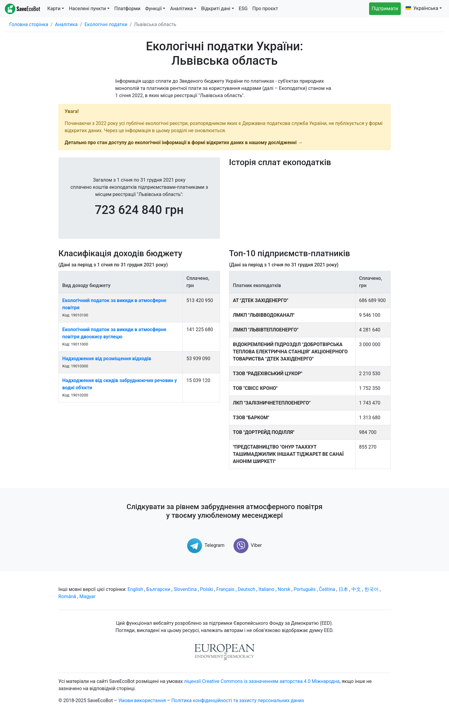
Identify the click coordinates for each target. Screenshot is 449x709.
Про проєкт (265, 8)
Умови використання (142, 700)
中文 (356, 589)
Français (225, 589)
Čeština (327, 589)
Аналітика (181, 8)
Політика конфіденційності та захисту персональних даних (237, 700)
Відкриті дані (215, 8)
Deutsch (246, 589)
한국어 (371, 589)
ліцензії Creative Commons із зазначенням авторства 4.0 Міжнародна (262, 681)
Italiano (266, 589)
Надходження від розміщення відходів (106, 358)
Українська (422, 8)
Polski (206, 589)
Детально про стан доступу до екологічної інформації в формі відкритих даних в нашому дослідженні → (184, 142)
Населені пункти (87, 8)
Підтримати (385, 8)
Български (158, 589)
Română (67, 596)
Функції (153, 8)
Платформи (127, 8)
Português (305, 589)
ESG (243, 8)
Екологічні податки (105, 24)
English (135, 589)
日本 (343, 589)
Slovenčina (185, 589)
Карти (53, 8)
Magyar (87, 596)
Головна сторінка (28, 24)
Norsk (284, 589)
